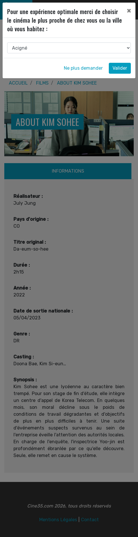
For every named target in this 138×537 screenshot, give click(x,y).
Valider (120, 68)
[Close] (128, 11)
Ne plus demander (83, 68)
